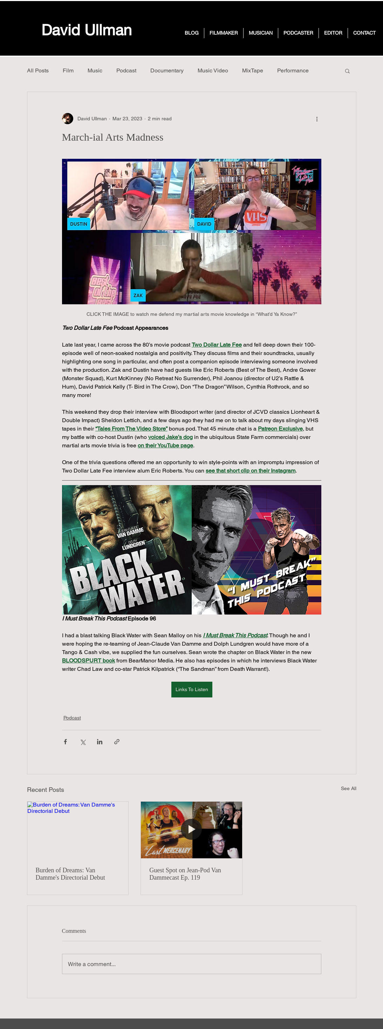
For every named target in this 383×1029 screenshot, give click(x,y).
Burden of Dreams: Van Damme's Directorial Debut (70, 874)
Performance (293, 70)
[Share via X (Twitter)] (82, 741)
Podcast (126, 70)
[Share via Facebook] (65, 741)
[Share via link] (117, 741)
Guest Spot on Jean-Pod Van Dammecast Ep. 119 (185, 874)
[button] (347, 70)
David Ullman (86, 29)
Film (68, 70)
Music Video (213, 70)
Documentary (167, 70)
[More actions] (317, 118)
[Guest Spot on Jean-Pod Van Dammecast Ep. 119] (191, 830)
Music (95, 70)
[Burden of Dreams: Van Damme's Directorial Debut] (78, 830)
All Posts (38, 70)
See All (348, 788)
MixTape (252, 70)
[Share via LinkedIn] (99, 741)
